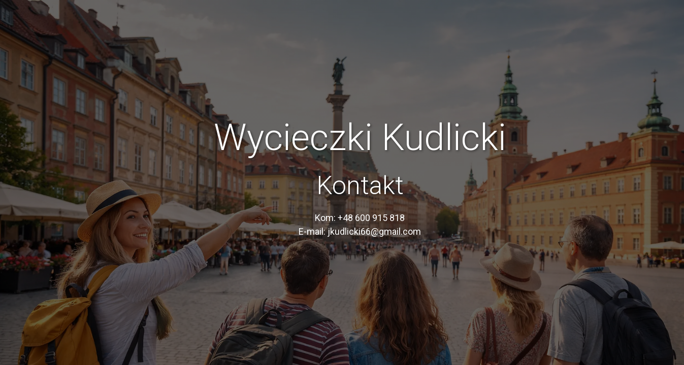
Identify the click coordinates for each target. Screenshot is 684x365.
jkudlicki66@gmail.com (374, 231)
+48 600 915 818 (371, 217)
